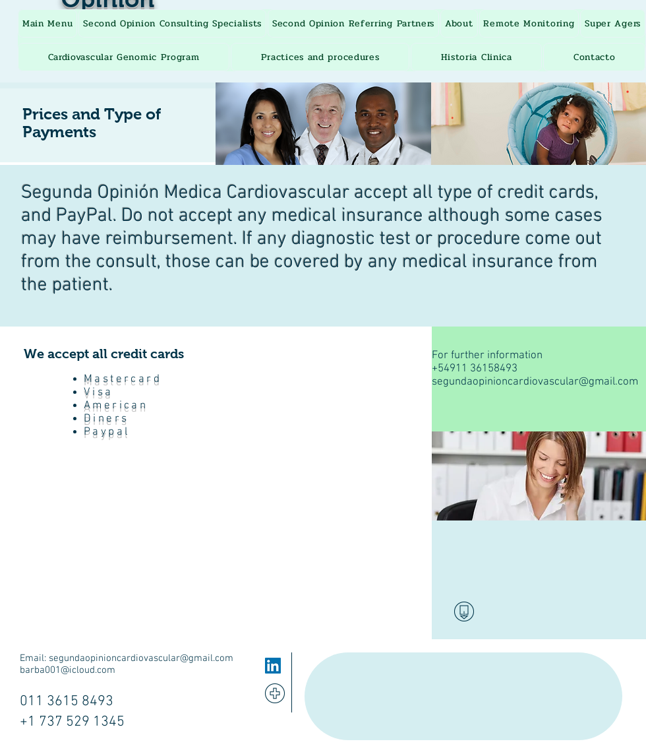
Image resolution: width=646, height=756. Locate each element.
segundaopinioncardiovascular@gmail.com (535, 382)
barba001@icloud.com (67, 670)
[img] (323, 123)
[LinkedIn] (273, 666)
